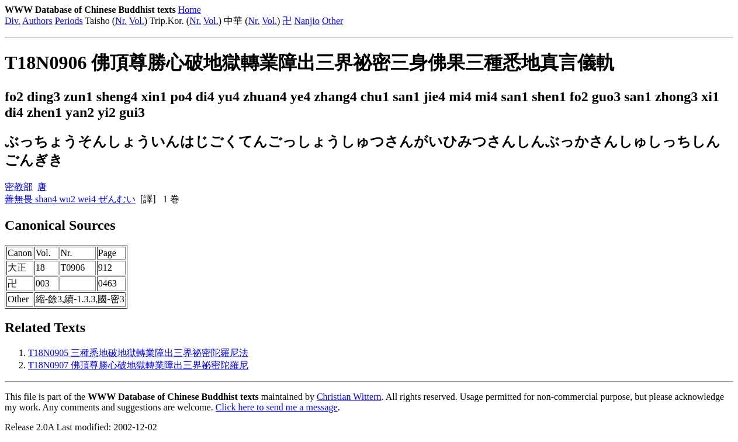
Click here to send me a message (277, 407)
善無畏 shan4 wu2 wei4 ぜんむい (70, 199)
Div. (12, 21)
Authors (37, 21)
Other (332, 21)
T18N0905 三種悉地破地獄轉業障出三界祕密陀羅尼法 (138, 353)
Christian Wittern (349, 397)
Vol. (136, 21)
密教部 (19, 187)
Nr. (121, 21)
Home (189, 10)
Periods (69, 21)
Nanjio (307, 21)
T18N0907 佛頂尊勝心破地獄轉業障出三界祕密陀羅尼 (138, 365)
